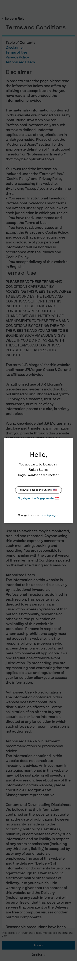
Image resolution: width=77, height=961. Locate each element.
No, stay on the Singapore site (38, 498)
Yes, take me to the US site (38, 490)
